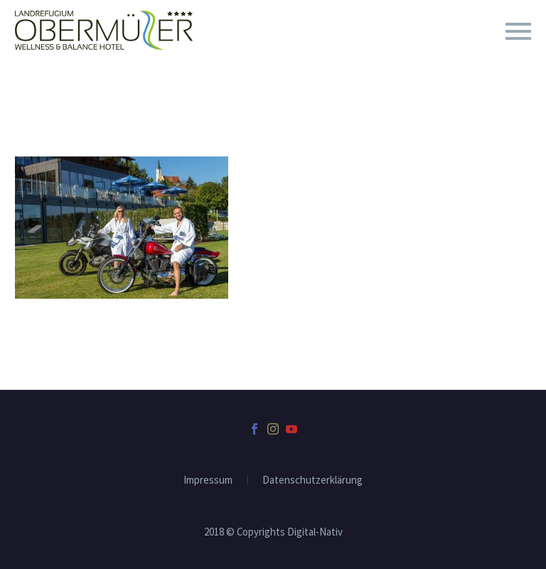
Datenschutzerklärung (312, 480)
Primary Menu (518, 31)
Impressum (207, 480)
